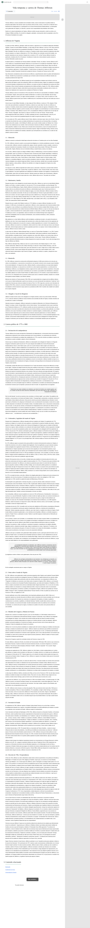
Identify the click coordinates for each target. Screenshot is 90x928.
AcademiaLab (7, 2)
